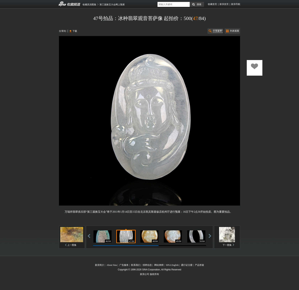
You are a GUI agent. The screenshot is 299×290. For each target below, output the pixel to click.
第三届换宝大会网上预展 (112, 4)
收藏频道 (62, 4)
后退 (89, 235)
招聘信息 (147, 265)
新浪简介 (99, 265)
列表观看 (234, 31)
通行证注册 (186, 265)
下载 (74, 31)
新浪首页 (224, 4)
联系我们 (135, 265)
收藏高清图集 (89, 4)
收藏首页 (212, 4)
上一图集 (71, 245)
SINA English (172, 265)
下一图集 (227, 245)
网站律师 (158, 265)
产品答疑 (199, 265)
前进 (210, 235)
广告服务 (124, 265)
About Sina (112, 265)
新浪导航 (235, 4)
